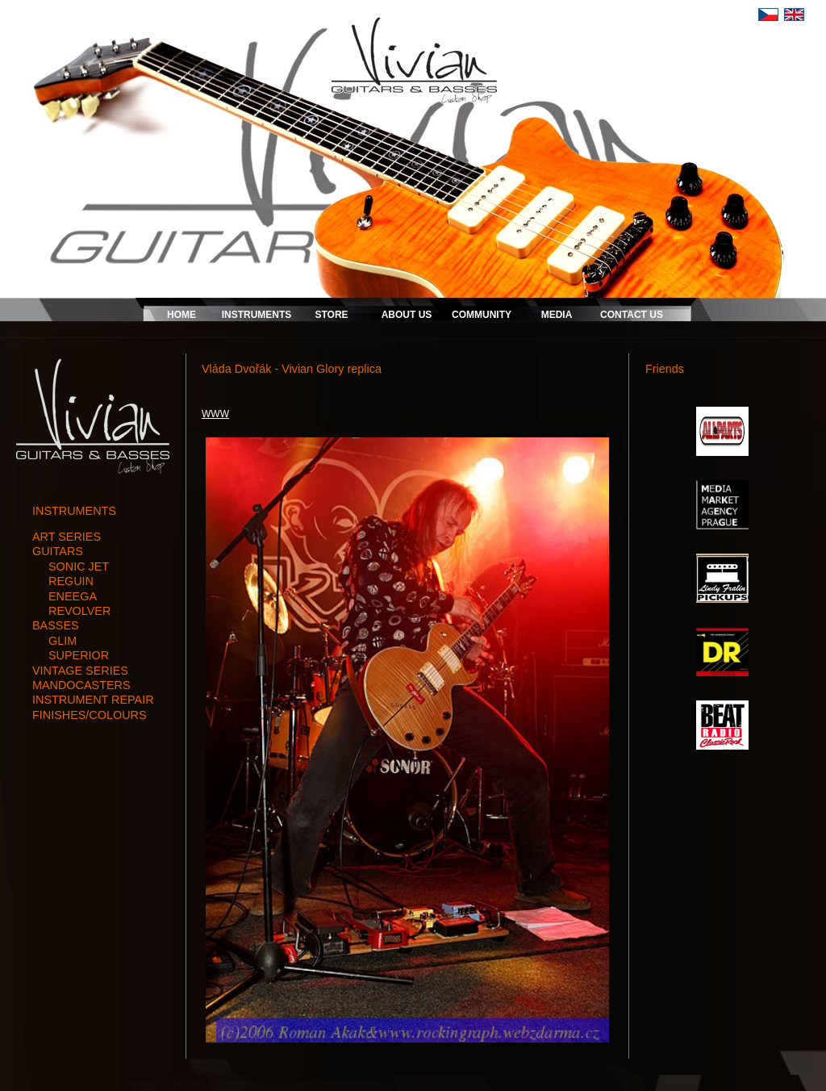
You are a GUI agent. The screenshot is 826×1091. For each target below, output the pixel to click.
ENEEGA (72, 596)
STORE (331, 314)
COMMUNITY (481, 314)
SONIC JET (78, 566)
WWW (215, 414)
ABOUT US (407, 314)
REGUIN (71, 581)
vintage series (80, 670)
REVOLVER (79, 610)
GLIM (62, 640)
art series (66, 536)
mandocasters (81, 685)
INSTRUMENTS (257, 314)
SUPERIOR (78, 655)
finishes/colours (89, 715)
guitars (57, 551)
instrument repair (93, 699)
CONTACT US (631, 314)
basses (55, 625)
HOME (181, 314)
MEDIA (557, 314)
